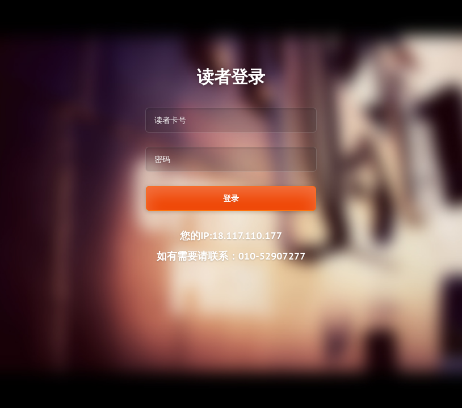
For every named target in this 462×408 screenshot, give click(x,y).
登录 (231, 198)
